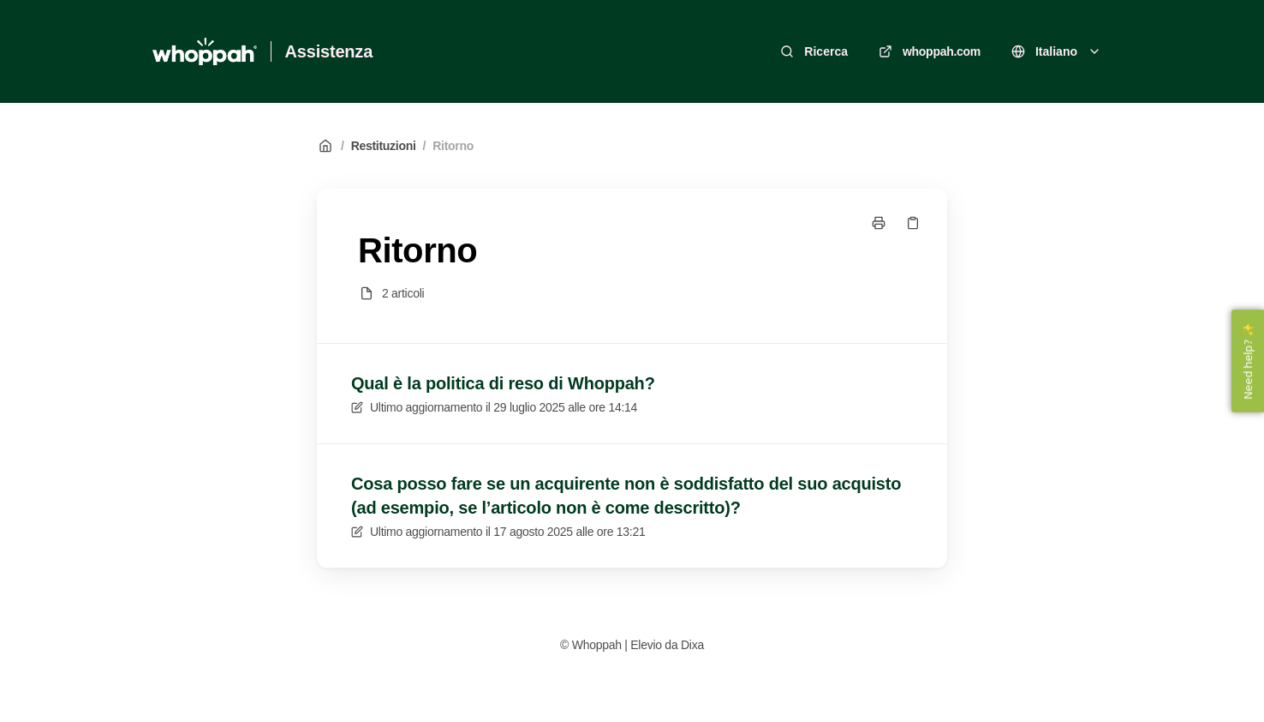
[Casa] (205, 51)
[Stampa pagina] (878, 223)
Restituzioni (383, 146)
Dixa (692, 645)
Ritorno (453, 146)
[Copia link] (913, 223)
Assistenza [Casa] (329, 51)
